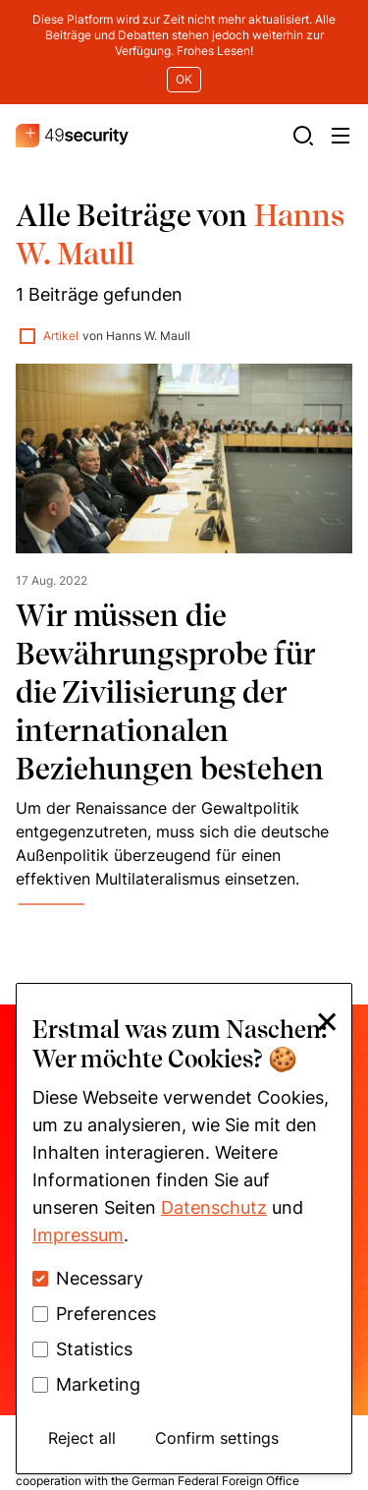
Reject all (82, 1438)
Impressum (78, 1235)
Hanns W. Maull (148, 237)
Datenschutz (214, 1207)
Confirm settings (217, 1438)
